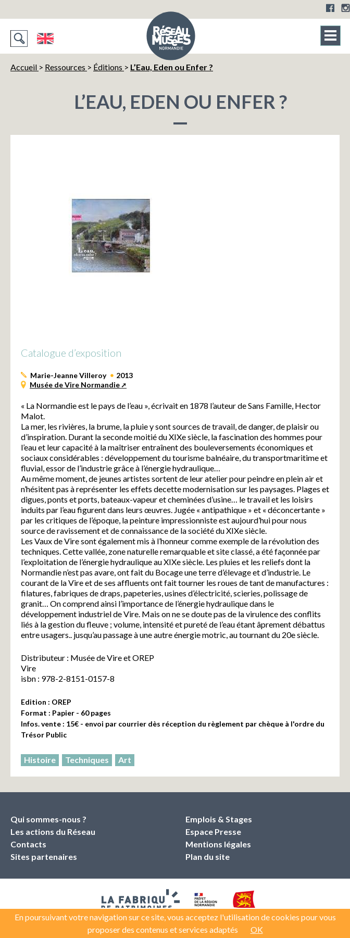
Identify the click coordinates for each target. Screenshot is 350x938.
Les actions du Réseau (52, 831)
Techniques (87, 760)
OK (257, 929)
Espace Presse (213, 831)
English (45, 38)
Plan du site (207, 856)
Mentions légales (218, 844)
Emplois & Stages (218, 819)
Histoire (40, 760)
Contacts (28, 844)
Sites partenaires (43, 856)
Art (124, 760)
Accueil (24, 67)
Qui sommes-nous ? (48, 819)
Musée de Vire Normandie (75, 384)
